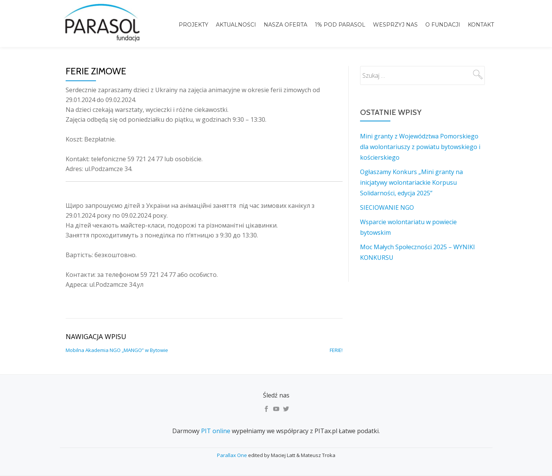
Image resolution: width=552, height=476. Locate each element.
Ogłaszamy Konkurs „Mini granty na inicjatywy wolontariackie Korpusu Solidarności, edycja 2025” (411, 182)
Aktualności (236, 24)
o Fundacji (442, 24)
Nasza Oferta (285, 24)
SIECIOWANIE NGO (387, 207)
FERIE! (336, 350)
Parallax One (232, 455)
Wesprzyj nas (395, 24)
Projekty (193, 24)
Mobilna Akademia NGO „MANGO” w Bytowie (117, 350)
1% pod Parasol (340, 24)
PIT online (215, 431)
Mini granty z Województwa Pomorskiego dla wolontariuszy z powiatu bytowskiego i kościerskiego (420, 147)
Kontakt (481, 24)
